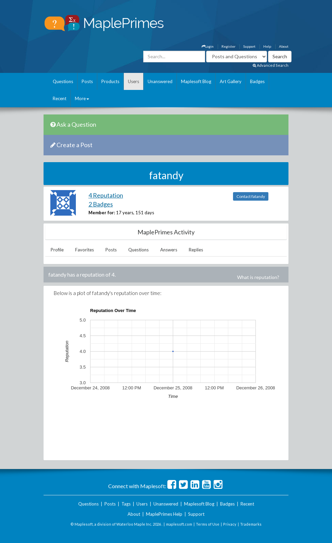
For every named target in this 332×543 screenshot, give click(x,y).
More (82, 98)
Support (249, 46)
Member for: (101, 212)
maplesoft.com (179, 524)
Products (110, 81)
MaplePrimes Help (164, 514)
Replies (196, 249)
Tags (126, 504)
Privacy (229, 524)
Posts (87, 81)
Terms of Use (207, 524)
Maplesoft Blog (196, 81)
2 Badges (100, 204)
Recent (59, 98)
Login (208, 46)
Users (133, 81)
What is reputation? (258, 277)
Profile (57, 249)
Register (228, 46)
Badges (257, 81)
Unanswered (160, 81)
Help (267, 46)
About (283, 46)
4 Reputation (105, 195)
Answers (168, 249)
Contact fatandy (250, 196)
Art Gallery (231, 81)
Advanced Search (270, 65)
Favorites (84, 249)
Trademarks (251, 524)
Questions (63, 81)
